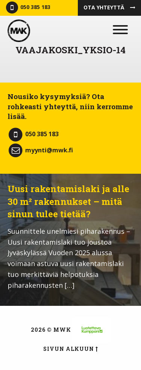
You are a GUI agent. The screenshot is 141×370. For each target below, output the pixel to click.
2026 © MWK (51, 329)
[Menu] (118, 31)
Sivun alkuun (70, 348)
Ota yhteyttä (109, 7)
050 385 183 (27, 8)
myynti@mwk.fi (40, 150)
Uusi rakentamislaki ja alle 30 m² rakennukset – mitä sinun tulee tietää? (68, 201)
